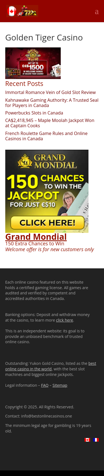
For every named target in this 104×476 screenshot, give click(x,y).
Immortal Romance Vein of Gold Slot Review (50, 92)
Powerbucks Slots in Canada (34, 113)
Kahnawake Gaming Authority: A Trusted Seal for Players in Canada (51, 102)
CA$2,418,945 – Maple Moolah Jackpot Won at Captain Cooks (50, 123)
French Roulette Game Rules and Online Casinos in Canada (46, 136)
